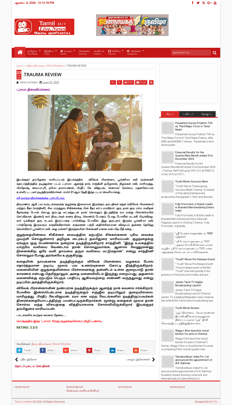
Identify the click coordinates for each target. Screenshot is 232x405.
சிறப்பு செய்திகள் (170, 115)
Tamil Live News (23, 401)
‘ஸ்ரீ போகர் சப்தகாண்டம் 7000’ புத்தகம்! (194, 235)
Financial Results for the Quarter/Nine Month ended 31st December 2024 (194, 156)
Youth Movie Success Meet (191, 181)
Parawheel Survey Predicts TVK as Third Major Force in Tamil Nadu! (194, 126)
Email (141, 82)
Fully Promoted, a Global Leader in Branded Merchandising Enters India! (194, 207)
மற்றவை (134, 53)
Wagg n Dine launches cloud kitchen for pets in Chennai (192, 332)
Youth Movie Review (187, 308)
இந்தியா (49, 53)
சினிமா (114, 53)
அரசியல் (99, 53)
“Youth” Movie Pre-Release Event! (195, 259)
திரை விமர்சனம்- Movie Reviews (51, 344)
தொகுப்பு (206, 114)
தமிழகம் (32, 53)
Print (129, 82)
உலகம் (66, 53)
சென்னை (84, 53)
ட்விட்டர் (188, 114)
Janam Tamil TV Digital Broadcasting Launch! (188, 283)
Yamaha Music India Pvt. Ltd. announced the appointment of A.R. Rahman (193, 360)
